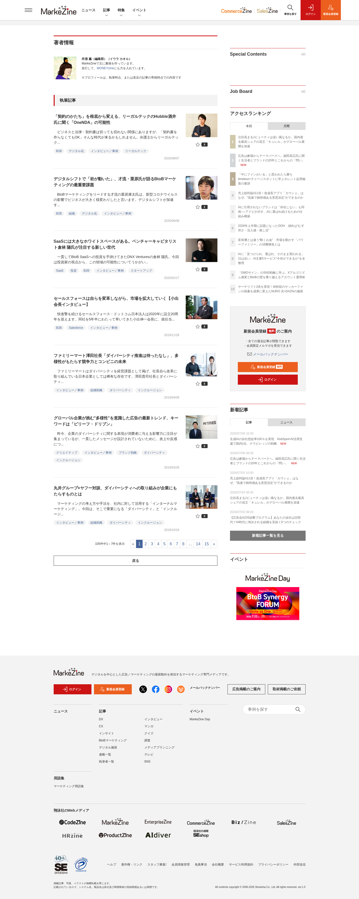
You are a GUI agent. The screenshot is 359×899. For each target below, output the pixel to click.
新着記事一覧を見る (268, 535)
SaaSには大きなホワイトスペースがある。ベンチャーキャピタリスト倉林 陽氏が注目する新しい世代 (115, 244)
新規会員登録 (266, 367)
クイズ (148, 736)
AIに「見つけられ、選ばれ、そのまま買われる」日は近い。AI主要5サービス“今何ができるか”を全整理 (271, 258)
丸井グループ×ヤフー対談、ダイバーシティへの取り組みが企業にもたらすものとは (115, 491)
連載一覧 (105, 757)
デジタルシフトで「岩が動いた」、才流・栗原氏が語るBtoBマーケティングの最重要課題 (115, 182)
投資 (74, 270)
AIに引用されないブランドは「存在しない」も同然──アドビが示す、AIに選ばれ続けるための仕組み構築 (271, 211)
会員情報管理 (181, 864)
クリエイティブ (66, 452)
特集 (121, 10)
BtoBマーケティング (113, 743)
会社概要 (218, 864)
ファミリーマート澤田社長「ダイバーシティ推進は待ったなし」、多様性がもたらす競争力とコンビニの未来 (116, 358)
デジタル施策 (108, 750)
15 (206, 544)
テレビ (148, 757)
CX (101, 729)
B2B (59, 151)
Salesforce (76, 328)
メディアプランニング (159, 750)
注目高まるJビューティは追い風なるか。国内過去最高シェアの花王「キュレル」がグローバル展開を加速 (271, 141)
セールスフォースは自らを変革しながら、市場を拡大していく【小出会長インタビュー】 (116, 301)
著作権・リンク (131, 864)
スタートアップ (141, 270)
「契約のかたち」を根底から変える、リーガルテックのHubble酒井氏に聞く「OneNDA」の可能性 (115, 119)
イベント (139, 10)
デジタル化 (76, 151)
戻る (135, 561)
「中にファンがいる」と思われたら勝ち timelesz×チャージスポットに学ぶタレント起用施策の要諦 (271, 179)
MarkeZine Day (200, 722)
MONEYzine (105, 68)
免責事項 (201, 864)
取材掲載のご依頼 (287, 692)
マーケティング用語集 (69, 788)
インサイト (106, 736)
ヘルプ (111, 864)
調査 (147, 743)
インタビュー (153, 722)
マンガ (148, 729)
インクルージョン (150, 390)
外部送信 (299, 864)
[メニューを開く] (28, 10)
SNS (147, 764)
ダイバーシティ (120, 390)
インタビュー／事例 (104, 151)
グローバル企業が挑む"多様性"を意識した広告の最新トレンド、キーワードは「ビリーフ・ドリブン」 (116, 421)
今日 (249, 126)
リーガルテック (135, 151)
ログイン (267, 379)
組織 (72, 213)
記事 (106, 10)
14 (198, 544)
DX (101, 722)
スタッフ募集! (156, 864)
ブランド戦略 (128, 452)
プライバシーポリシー (273, 864)
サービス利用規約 (241, 864)
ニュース (88, 10)
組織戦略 (96, 390)
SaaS (59, 270)
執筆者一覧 (106, 764)
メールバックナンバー (267, 354)
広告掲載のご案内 (246, 692)
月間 (286, 126)
